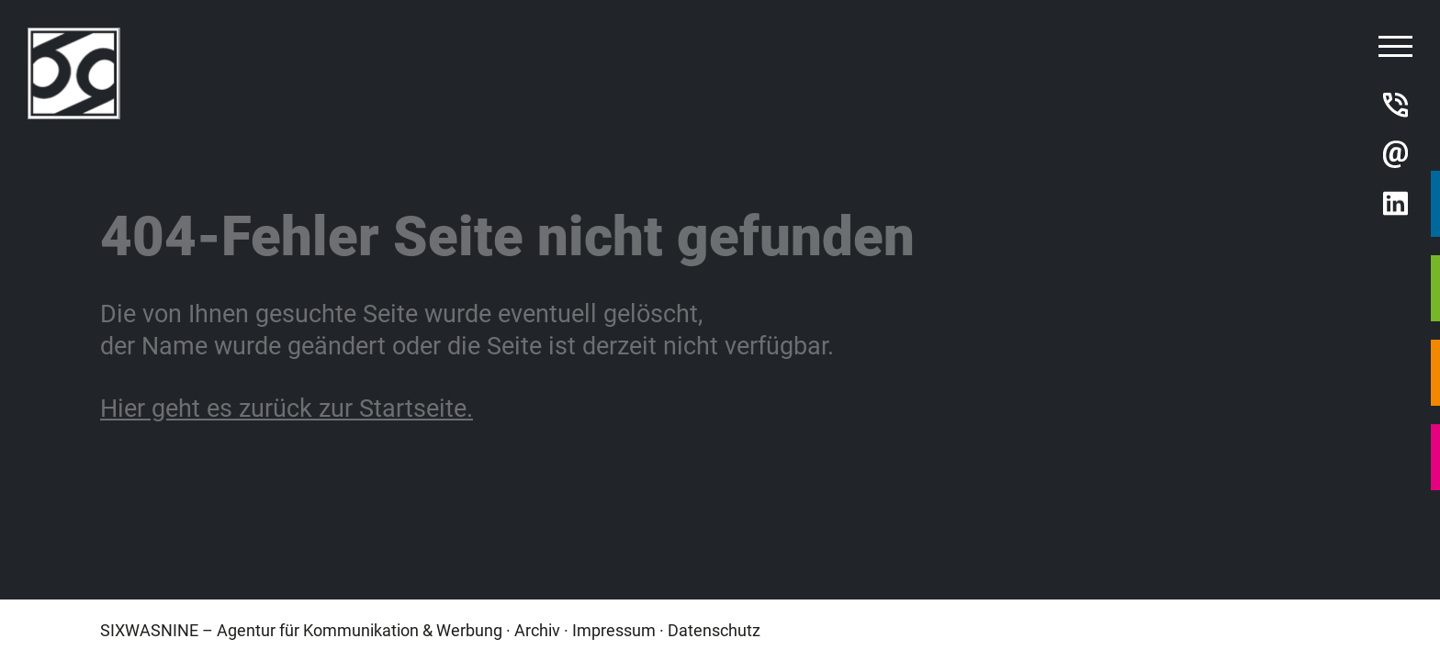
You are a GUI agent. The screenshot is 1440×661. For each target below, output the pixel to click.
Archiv (537, 630)
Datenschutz (714, 630)
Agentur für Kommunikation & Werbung (359, 630)
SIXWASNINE (149, 630)
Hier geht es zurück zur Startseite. (286, 406)
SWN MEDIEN (1435, 373)
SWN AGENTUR (1435, 204)
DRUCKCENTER (1435, 457)
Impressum (614, 630)
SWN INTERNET (1435, 288)
